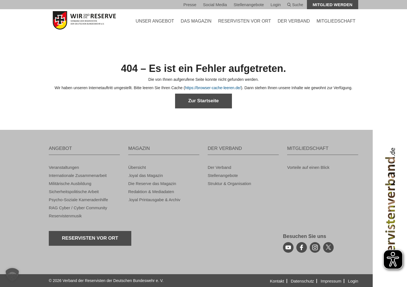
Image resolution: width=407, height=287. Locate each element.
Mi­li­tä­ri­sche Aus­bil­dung (70, 183)
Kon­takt (277, 281)
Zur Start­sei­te (203, 100)
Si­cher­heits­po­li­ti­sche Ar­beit (74, 191)
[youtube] (288, 247)
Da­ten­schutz (302, 281)
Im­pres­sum (331, 281)
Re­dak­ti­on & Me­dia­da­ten (151, 191)
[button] (12, 274)
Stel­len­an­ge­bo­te (249, 4)
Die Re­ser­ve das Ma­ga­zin (152, 183)
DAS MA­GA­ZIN (196, 21)
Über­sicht (137, 167)
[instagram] (315, 247)
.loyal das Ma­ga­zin (145, 175)
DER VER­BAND (294, 21)
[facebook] (301, 247)
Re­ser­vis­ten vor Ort (244, 21)
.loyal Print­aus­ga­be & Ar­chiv (154, 199)
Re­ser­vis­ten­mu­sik (65, 215)
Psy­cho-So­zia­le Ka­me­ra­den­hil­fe (78, 199)
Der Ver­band (219, 167)
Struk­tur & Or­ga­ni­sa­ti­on (229, 183)
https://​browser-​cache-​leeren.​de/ (213, 88)
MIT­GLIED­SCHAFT (335, 21)
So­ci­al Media (215, 4)
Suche (295, 5)
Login (275, 4)
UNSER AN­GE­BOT (155, 21)
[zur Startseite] (84, 20)
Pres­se (190, 4)
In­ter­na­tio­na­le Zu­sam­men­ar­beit (78, 175)
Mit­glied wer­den (333, 4)
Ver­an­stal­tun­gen (64, 167)
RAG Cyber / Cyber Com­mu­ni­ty (78, 207)
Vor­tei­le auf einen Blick (308, 167)
